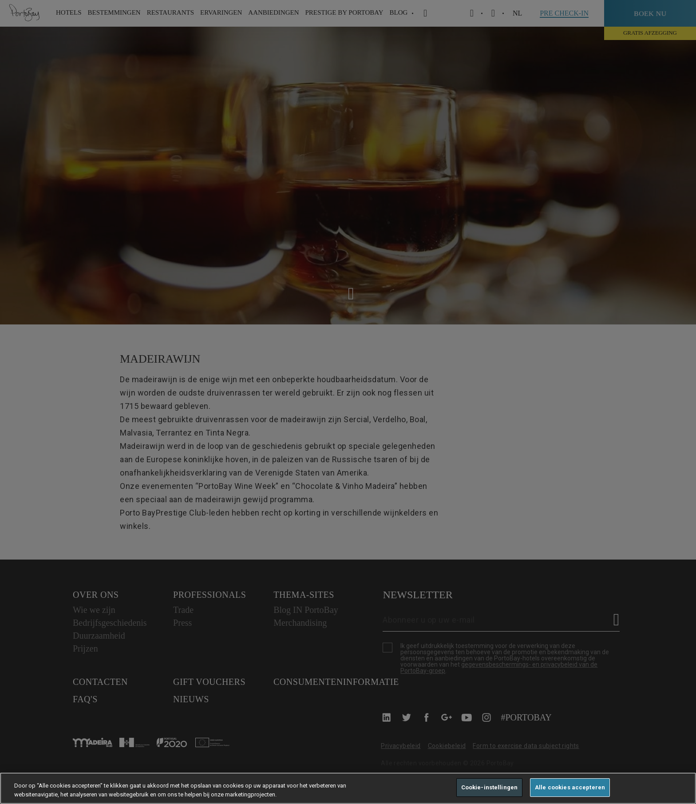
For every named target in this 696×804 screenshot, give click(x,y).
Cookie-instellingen (489, 787)
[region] (348, 788)
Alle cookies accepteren (570, 787)
